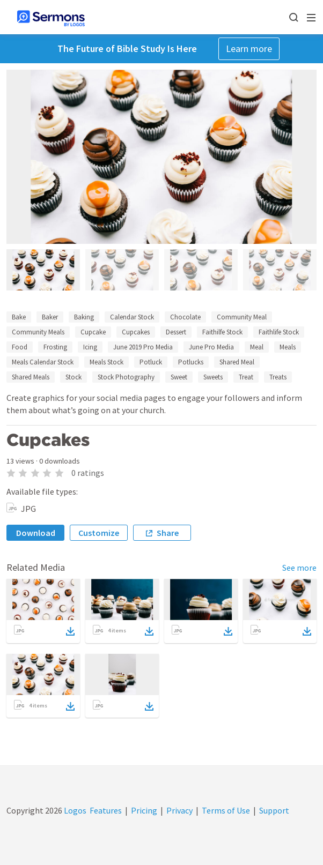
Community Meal (242, 317)
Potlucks (190, 362)
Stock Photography (126, 377)
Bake (19, 317)
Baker (50, 317)
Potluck (151, 362)
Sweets (213, 377)
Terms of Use (226, 810)
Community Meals (38, 332)
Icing (90, 347)
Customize (98, 532)
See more (299, 567)
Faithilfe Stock (222, 332)
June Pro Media (211, 347)
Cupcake (93, 332)
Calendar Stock (132, 317)
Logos (74, 810)
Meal (256, 347)
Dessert (176, 332)
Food (19, 347)
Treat (246, 377)
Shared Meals (30, 377)
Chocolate (185, 317)
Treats (278, 377)
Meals (288, 347)
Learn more (249, 48)
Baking (84, 317)
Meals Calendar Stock (43, 362)
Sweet (179, 377)
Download (35, 532)
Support (274, 810)
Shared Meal (236, 362)
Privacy (179, 810)
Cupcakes (136, 332)
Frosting (55, 347)
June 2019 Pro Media (143, 347)
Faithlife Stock (279, 332)
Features (106, 810)
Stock (73, 377)
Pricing (144, 810)
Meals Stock (106, 362)
